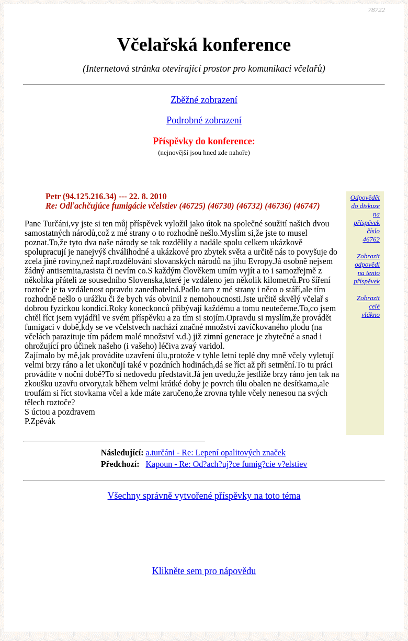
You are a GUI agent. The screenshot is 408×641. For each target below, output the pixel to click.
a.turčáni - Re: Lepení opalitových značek (216, 452)
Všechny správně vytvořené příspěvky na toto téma (204, 495)
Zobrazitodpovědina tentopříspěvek (367, 268)
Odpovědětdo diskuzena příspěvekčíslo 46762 (365, 218)
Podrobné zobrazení (203, 120)
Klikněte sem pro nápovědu (204, 571)
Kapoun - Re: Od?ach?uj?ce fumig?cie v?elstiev (227, 464)
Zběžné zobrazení (204, 100)
